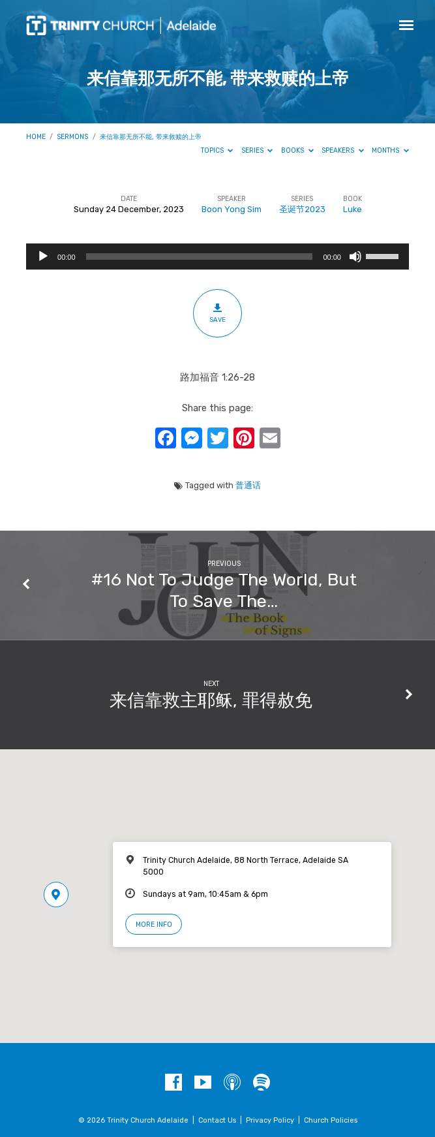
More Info (154, 924)
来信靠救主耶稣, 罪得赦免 (211, 700)
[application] (217, 256)
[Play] (43, 256)
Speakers (343, 150)
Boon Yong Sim (232, 209)
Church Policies (330, 1120)
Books (297, 150)
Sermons (72, 136)
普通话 (248, 485)
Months (390, 150)
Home (36, 136)
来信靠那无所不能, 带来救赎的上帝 (151, 136)
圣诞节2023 (302, 209)
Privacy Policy (270, 1120)
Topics (217, 150)
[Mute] (355, 256)
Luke (352, 209)
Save (217, 312)
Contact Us (217, 1120)
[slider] (199, 256)
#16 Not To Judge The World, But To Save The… (224, 590)
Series (257, 150)
